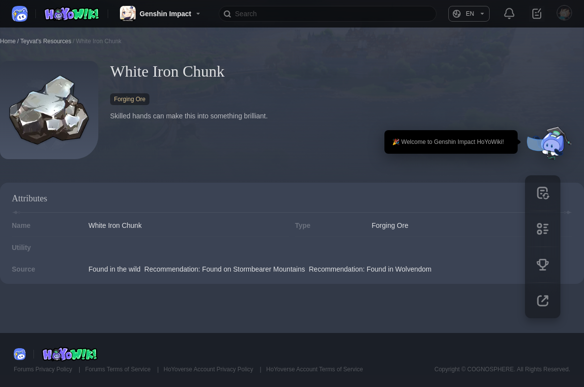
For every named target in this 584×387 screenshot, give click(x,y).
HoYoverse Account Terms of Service (314, 369)
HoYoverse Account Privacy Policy (209, 369)
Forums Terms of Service (118, 369)
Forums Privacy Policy (44, 369)
